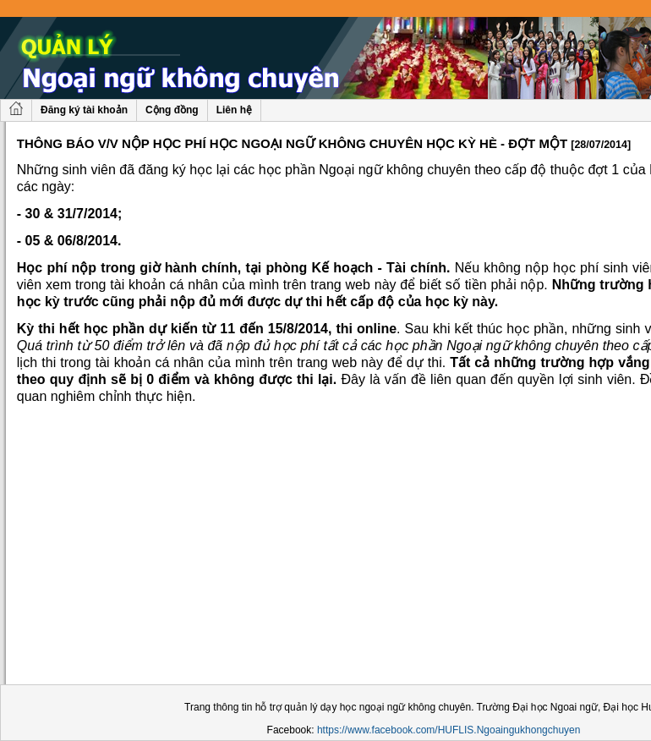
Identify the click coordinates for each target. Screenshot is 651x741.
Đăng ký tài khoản (84, 110)
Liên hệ (234, 110)
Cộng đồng (172, 110)
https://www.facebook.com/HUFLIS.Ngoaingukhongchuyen (449, 730)
